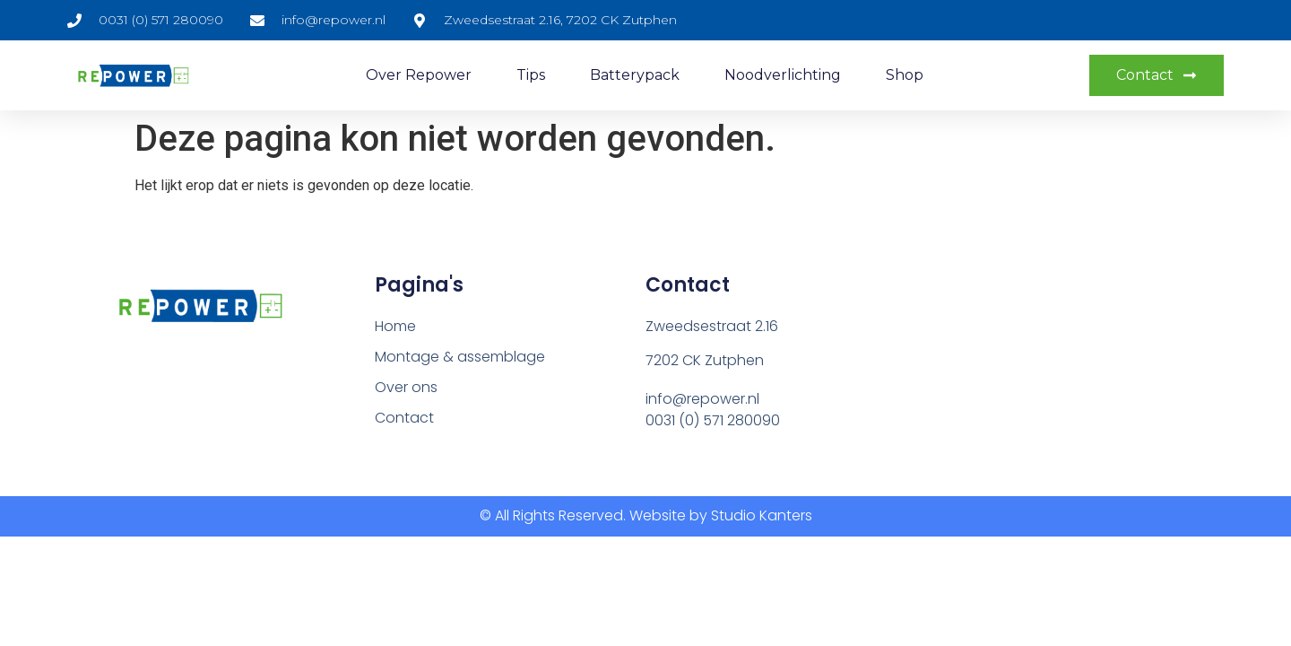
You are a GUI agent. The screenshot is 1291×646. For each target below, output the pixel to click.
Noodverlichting (782, 74)
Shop (904, 74)
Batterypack (635, 74)
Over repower (419, 74)
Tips (530, 74)
